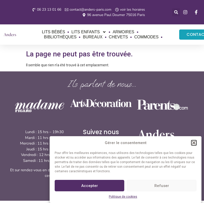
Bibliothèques (60, 37)
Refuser (161, 185)
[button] (193, 142)
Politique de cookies (123, 196)
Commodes (146, 37)
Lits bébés (53, 32)
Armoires (123, 32)
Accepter (89, 185)
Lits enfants (88, 32)
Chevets (118, 37)
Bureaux (92, 37)
